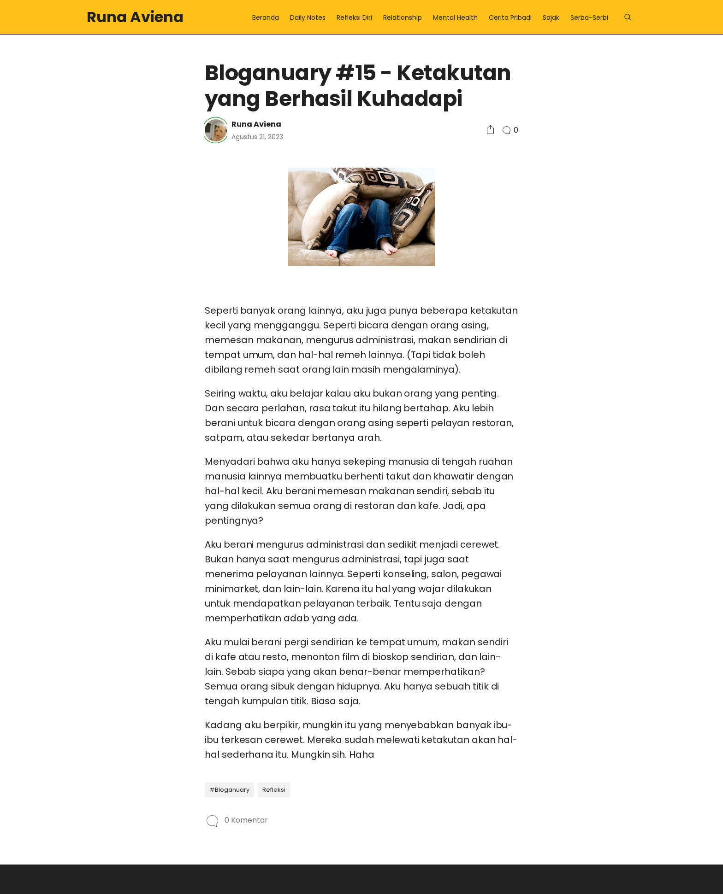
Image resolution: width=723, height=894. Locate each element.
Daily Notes (308, 17)
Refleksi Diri (354, 17)
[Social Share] (490, 130)
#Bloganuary (229, 789)
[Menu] (627, 17)
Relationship (402, 17)
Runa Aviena (135, 16)
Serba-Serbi (589, 17)
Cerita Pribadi (510, 17)
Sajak (551, 17)
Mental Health (455, 17)
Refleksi (273, 789)
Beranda (265, 17)
